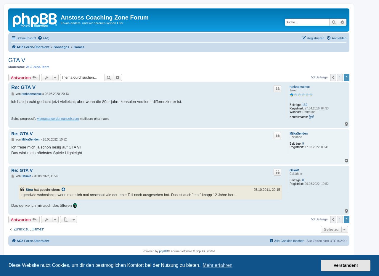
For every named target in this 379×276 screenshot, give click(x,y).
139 (304, 104)
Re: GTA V (23, 87)
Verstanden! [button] (346, 265)
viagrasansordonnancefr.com (58, 118)
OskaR (294, 170)
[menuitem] (43, 38)
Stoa (29, 189)
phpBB (163, 251)
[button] (333, 77)
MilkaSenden (299, 133)
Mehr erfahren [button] (217, 265)
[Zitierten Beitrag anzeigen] (63, 189)
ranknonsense (300, 86)
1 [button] (340, 77)
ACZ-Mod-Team (37, 67)
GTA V (16, 60)
